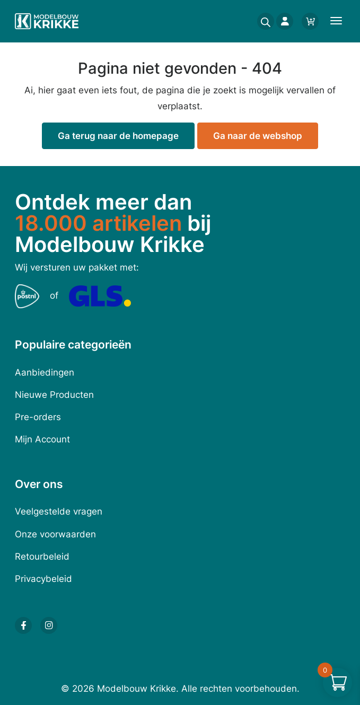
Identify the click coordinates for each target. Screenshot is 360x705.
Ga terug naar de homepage (118, 135)
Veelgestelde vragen (58, 511)
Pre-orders (38, 417)
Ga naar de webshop (257, 135)
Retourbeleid (42, 556)
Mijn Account (42, 439)
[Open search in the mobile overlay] (262, 21)
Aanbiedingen (44, 372)
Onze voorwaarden (55, 534)
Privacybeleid (43, 578)
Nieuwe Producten (54, 394)
